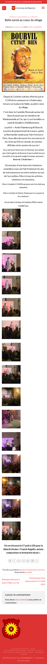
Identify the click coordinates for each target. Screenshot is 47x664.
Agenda (12, 17)
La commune (33, 17)
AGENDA (23, 654)
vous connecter (21, 599)
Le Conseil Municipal (20, 649)
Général (23, 17)
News (33, 649)
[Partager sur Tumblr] (37, 561)
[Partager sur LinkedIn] (32, 561)
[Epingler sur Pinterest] (28, 561)
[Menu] (4, 8)
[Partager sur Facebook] (14, 561)
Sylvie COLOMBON (34, 27)
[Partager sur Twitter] (19, 561)
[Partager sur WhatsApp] (10, 561)
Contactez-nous (35, 650)
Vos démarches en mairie (15, 650)
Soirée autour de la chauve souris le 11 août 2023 (35, 581)
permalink (28, 572)
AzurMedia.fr (27, 658)
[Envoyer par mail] (23, 561)
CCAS (18, 17)
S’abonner (39, 652)
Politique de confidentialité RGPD (18, 652)
